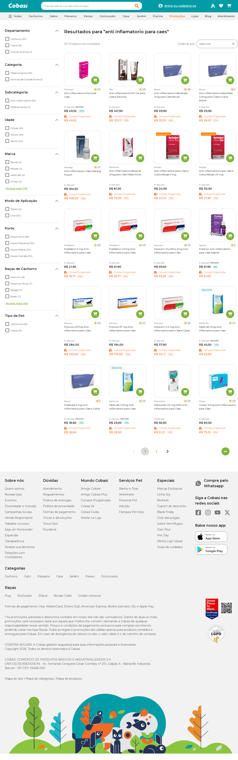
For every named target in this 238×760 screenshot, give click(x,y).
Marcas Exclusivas (169, 490)
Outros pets (109, 578)
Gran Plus (163, 531)
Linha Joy (163, 496)
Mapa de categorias (39, 680)
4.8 (188, 91)
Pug (8, 597)
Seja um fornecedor (19, 531)
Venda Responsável (18, 519)
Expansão (11, 537)
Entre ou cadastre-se (180, 7)
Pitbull (43, 597)
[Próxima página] (168, 453)
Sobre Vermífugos (170, 525)
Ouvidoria (49, 531)
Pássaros (43, 578)
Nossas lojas (13, 496)
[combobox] (99, 7)
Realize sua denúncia (19, 549)
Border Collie (63, 597)
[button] (144, 7)
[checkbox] (7, 40)
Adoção (124, 508)
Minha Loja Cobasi (170, 543)
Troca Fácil (50, 525)
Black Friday (165, 514)
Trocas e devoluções (57, 519)
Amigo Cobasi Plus (94, 496)
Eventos (11, 502)
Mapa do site (14, 680)
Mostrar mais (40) (17, 305)
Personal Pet (128, 502)
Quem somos (14, 490)
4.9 (98, 91)
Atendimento (226, 18)
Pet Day (163, 537)
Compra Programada (95, 502)
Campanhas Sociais (18, 514)
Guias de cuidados (170, 549)
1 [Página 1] (145, 453)
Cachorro (11, 578)
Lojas (194, 18)
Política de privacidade (58, 508)
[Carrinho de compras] (229, 6)
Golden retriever (89, 597)
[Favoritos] (221, 6)
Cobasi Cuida (90, 514)
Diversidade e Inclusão (21, 508)
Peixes (90, 578)
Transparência (14, 543)
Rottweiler (24, 597)
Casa (59, 578)
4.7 (98, 169)
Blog (208, 18)
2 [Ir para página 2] (156, 453)
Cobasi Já (87, 508)
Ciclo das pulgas (168, 519)
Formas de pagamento (59, 514)
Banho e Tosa (128, 490)
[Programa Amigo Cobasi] (213, 6)
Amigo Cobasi (90, 490)
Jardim (74, 578)
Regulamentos (53, 496)
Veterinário (126, 496)
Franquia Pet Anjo (131, 514)
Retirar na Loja (91, 519)
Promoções (177, 18)
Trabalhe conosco (17, 525)
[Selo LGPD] (216, 645)
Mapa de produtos (69, 680)
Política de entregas (57, 502)
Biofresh (163, 502)
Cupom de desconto (171, 508)
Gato (27, 578)
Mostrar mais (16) (16, 190)
